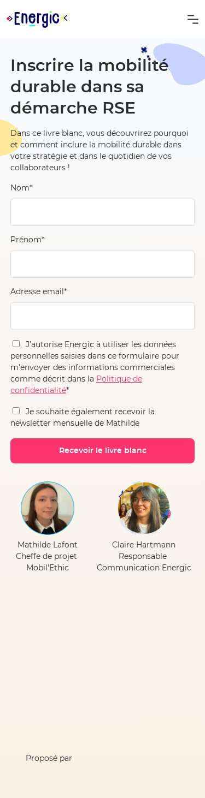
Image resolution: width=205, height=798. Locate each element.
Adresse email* (38, 292)
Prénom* (27, 240)
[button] (193, 19)
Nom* (21, 188)
